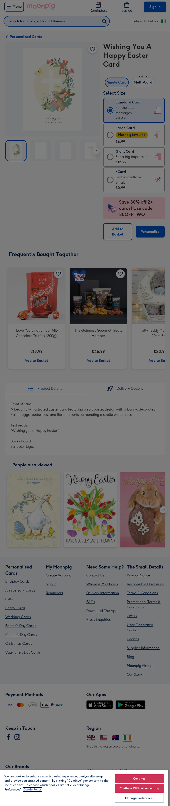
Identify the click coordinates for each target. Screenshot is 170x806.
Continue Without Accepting (139, 788)
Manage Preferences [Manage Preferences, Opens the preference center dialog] (139, 798)
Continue (139, 778)
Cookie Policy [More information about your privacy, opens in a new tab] (32, 789)
